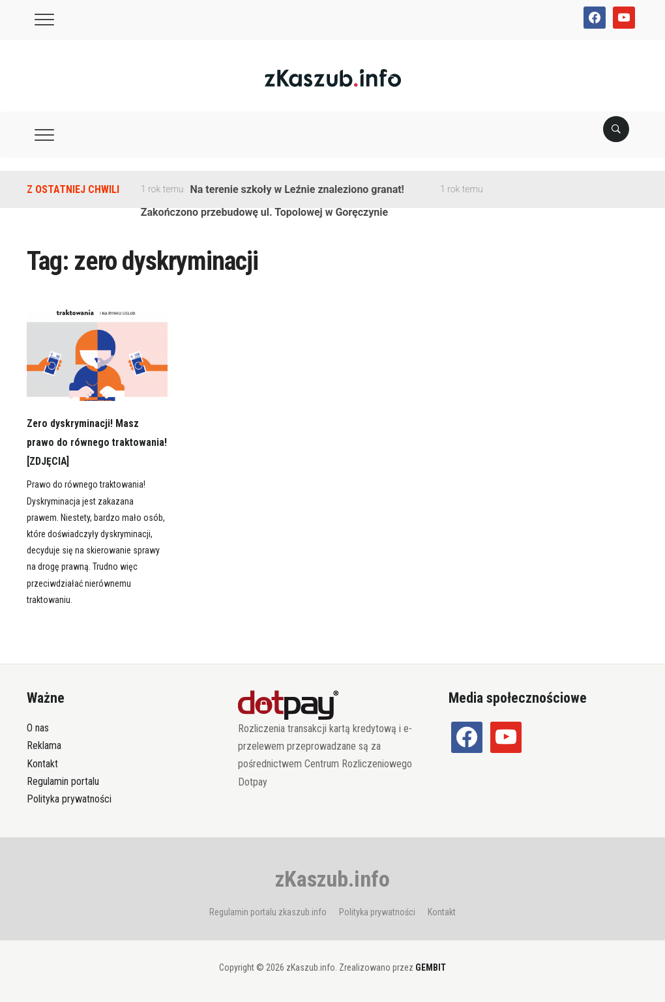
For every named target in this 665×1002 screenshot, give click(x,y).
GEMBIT (430, 967)
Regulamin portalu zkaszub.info (268, 912)
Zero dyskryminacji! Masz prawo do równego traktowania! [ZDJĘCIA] (89, 441)
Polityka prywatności (69, 799)
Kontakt (42, 764)
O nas (38, 728)
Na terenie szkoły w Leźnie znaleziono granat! (297, 189)
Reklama (44, 745)
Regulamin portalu (63, 781)
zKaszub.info (332, 879)
